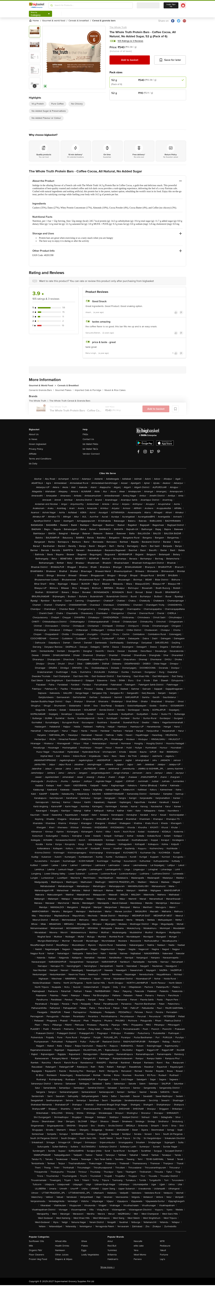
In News (33, 439)
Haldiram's (113, 1259)
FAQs (85, 434)
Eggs (84, 1250)
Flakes (84, 1245)
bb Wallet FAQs (90, 444)
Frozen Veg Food (38, 1259)
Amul (110, 1241)
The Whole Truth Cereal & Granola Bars (69, 400)
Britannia (112, 1254)
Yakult (163, 1250)
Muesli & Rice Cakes (115, 390)
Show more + (107, 1267)
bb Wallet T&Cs (90, 449)
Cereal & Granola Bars (41, 390)
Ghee (84, 1241)
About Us (34, 434)
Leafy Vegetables (90, 1254)
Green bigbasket (37, 444)
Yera (136, 1250)
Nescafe (138, 1241)
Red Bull (112, 1245)
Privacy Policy (36, 449)
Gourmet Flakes (64, 390)
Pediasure (165, 1245)
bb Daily (33, 463)
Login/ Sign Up (171, 5)
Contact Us (88, 439)
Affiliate (32, 453)
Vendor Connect (91, 453)
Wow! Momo (140, 1254)
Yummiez (112, 1250)
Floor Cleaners (36, 1254)
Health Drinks (62, 1245)
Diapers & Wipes (63, 1259)
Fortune (164, 1254)
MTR (162, 1241)
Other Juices (62, 1254)
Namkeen (60, 1250)
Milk (31, 1245)
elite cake (139, 1245)
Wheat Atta (60, 1241)
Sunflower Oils (36, 1241)
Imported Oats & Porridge (89, 390)
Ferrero (138, 1259)
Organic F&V (35, 1250)
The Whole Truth (118, 27)
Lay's (162, 1259)
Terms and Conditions (40, 458)
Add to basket (129, 60)
